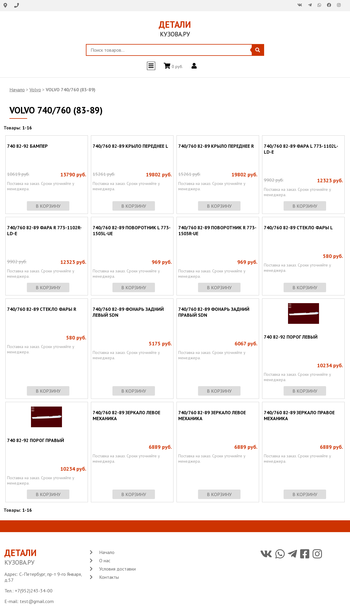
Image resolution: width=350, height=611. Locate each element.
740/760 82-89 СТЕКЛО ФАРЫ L (298, 227)
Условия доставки (117, 569)
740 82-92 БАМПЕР (27, 146)
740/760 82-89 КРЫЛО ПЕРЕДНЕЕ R (216, 146)
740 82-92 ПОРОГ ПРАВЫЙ (35, 440)
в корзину (48, 206)
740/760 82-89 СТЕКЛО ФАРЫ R (41, 309)
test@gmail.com (37, 601)
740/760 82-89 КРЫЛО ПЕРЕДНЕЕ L (130, 146)
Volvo (35, 89)
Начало (17, 89)
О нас (104, 560)
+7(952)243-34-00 (34, 591)
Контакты (109, 577)
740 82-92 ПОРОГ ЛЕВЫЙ (291, 337)
